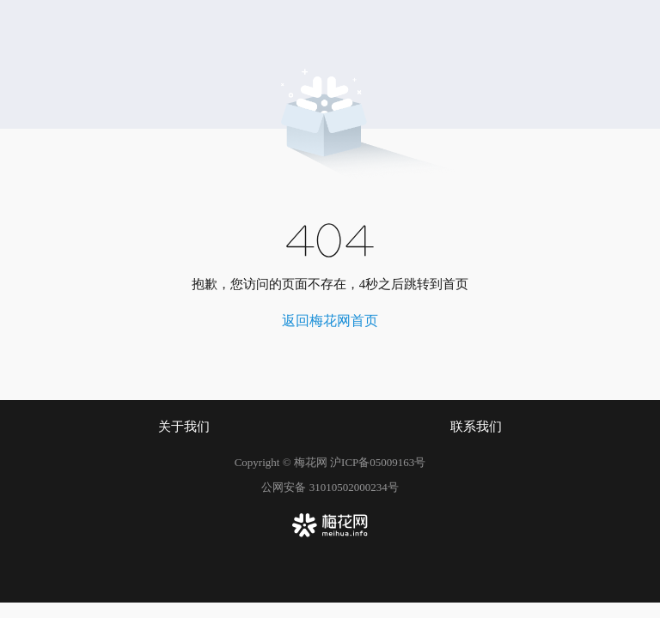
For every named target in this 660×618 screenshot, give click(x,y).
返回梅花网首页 (330, 320)
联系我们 (476, 426)
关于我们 (184, 426)
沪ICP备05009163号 (377, 462)
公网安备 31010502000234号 (329, 487)
